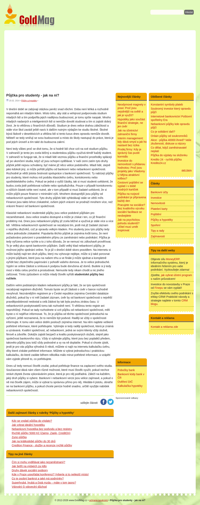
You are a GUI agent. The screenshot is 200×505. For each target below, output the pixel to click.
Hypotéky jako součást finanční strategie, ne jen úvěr (131, 123)
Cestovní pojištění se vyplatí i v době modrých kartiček (130, 186)
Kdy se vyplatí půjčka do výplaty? (32, 420)
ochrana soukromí (98, 500)
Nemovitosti (158, 203)
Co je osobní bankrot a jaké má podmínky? (38, 478)
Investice (156, 197)
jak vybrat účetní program (176, 275)
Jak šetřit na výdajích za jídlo (29, 466)
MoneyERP (172, 259)
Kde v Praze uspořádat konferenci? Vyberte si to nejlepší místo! (50, 474)
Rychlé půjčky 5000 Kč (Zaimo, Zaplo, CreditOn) (41, 433)
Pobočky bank (126, 370)
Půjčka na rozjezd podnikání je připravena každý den (132, 197)
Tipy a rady (157, 230)
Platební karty (159, 208)
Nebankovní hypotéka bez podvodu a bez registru (42, 429)
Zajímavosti (158, 236)
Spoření (155, 225)
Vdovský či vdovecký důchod (29, 486)
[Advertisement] (100, 61)
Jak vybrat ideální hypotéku (28, 424)
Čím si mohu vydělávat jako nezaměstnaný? (38, 462)
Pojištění (156, 214)
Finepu (158, 287)
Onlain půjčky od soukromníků (169, 135)
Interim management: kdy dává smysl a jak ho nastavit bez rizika (132, 142)
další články (187, 170)
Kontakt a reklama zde (164, 326)
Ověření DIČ (125, 381)
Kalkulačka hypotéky (130, 385)
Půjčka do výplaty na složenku (169, 155)
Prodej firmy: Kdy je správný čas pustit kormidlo (129, 153)
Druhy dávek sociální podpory (30, 470)
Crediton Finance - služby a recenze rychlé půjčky (42, 445)
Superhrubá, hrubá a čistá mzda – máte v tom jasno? (44, 482)
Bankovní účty (159, 192)
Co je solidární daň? (163, 131)
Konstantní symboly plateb (167, 104)
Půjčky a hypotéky (29, 101)
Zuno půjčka (19, 437)
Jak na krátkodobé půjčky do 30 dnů (33, 441)
